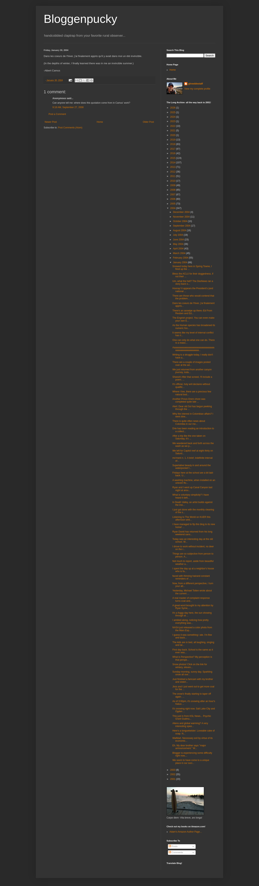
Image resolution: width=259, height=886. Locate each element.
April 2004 (178, 248)
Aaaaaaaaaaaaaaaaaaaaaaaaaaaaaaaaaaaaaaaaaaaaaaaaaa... (193, 349)
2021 (173, 130)
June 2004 (178, 239)
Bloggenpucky (80, 18)
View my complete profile (197, 88)
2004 (173, 208)
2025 (173, 112)
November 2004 (181, 216)
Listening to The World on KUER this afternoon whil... (191, 518)
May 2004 (178, 244)
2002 (173, 774)
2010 (173, 181)
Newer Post (51, 122)
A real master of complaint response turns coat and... (191, 599)
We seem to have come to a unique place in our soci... (190, 761)
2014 (173, 162)
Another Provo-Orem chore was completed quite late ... (188, 400)
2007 (173, 194)
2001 (173, 779)
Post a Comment (57, 114)
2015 (173, 158)
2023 (173, 121)
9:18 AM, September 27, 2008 (67, 107)
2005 (173, 203)
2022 (173, 126)
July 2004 (178, 235)
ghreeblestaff (195, 83)
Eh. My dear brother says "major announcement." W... (189, 747)
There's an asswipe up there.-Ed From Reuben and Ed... (192, 312)
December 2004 (181, 212)
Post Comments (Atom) (70, 127)
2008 (173, 189)
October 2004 (180, 221)
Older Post (148, 122)
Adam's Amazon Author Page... (185, 831)
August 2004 (180, 230)
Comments (176, 852)
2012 (173, 171)
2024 (173, 117)
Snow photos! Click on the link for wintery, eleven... (189, 665)
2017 (173, 149)
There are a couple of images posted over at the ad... (191, 363)
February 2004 (181, 257)
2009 (173, 185)
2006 (173, 199)
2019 (173, 139)
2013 (173, 167)
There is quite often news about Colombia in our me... (188, 422)
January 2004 (180, 262)
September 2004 (182, 225)
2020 (173, 135)
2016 (173, 153)
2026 (173, 107)
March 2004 (179, 253)
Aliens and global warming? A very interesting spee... (190, 724)
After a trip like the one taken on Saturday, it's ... (188, 437)
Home (100, 122)
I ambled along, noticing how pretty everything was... (190, 621)
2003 (173, 770)
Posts (173, 846)
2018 (173, 144)
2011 (173, 176)
